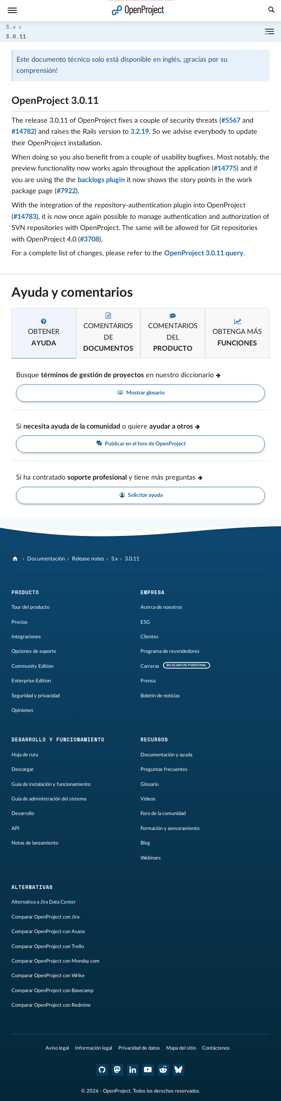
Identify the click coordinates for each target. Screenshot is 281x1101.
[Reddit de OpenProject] (163, 1070)
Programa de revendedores (169, 651)
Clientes (149, 636)
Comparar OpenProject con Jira (45, 917)
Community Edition (32, 666)
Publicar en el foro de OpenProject (140, 444)
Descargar (22, 769)
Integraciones (26, 636)
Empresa (152, 592)
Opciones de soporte (33, 651)
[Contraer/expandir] (269, 31)
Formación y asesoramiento (169, 828)
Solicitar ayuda (140, 495)
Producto (25, 592)
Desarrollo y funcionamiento (58, 739)
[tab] (43, 333)
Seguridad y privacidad (35, 695)
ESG (145, 622)
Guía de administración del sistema (48, 799)
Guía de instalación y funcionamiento (50, 784)
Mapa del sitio (181, 1048)
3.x (11, 27)
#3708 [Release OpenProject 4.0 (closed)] (89, 239)
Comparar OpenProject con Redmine (51, 1005)
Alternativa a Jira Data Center (43, 902)
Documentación (46, 559)
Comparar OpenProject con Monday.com (55, 961)
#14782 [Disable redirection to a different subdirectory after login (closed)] (22, 131)
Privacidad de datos (139, 1048)
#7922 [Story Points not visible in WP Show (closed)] (66, 191)
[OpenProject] (15, 559)
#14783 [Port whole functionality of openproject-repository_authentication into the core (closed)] (24, 217)
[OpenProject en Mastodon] (117, 1070)
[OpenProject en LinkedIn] (133, 1070)
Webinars (150, 858)
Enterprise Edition (31, 681)
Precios (19, 622)
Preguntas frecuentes (164, 769)
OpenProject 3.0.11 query (203, 253)
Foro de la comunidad (163, 813)
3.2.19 (140, 131)
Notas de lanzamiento (34, 843)
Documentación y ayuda (166, 755)
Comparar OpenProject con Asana (48, 931)
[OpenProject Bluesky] (179, 1070)
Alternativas (32, 887)
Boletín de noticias (160, 695)
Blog (145, 843)
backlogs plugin (101, 180)
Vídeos (147, 799)
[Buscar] (271, 11)
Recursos (154, 739)
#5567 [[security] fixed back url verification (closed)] (230, 120)
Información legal (93, 1048)
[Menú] (12, 10)
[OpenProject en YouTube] (148, 1070)
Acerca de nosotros (161, 607)
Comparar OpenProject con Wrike (48, 975)
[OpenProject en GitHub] (102, 1070)
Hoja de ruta (24, 755)
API (15, 828)
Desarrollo (22, 813)
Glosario (149, 784)
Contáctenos (216, 1048)
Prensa (147, 681)
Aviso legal (57, 1048)
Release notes (88, 559)
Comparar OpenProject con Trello (47, 946)
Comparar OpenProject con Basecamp (52, 990)
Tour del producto (30, 607)
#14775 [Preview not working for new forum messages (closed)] (225, 168)
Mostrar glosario (140, 393)
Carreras (149, 666)
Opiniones (22, 710)
